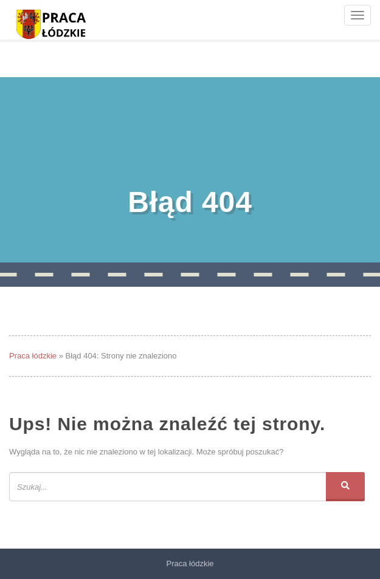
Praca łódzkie (33, 355)
